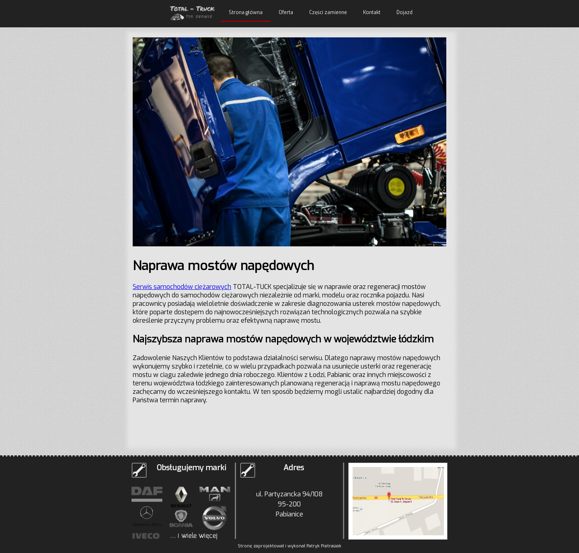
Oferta (286, 12)
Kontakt (371, 12)
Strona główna (246, 12)
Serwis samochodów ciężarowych (182, 287)
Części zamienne (328, 12)
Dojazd (404, 12)
